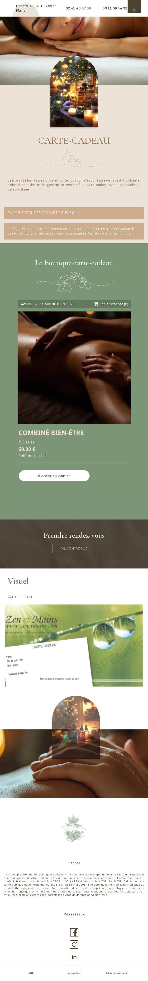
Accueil (27, 304)
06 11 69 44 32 (114, 8)
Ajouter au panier (54, 476)
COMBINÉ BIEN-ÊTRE (57, 304)
